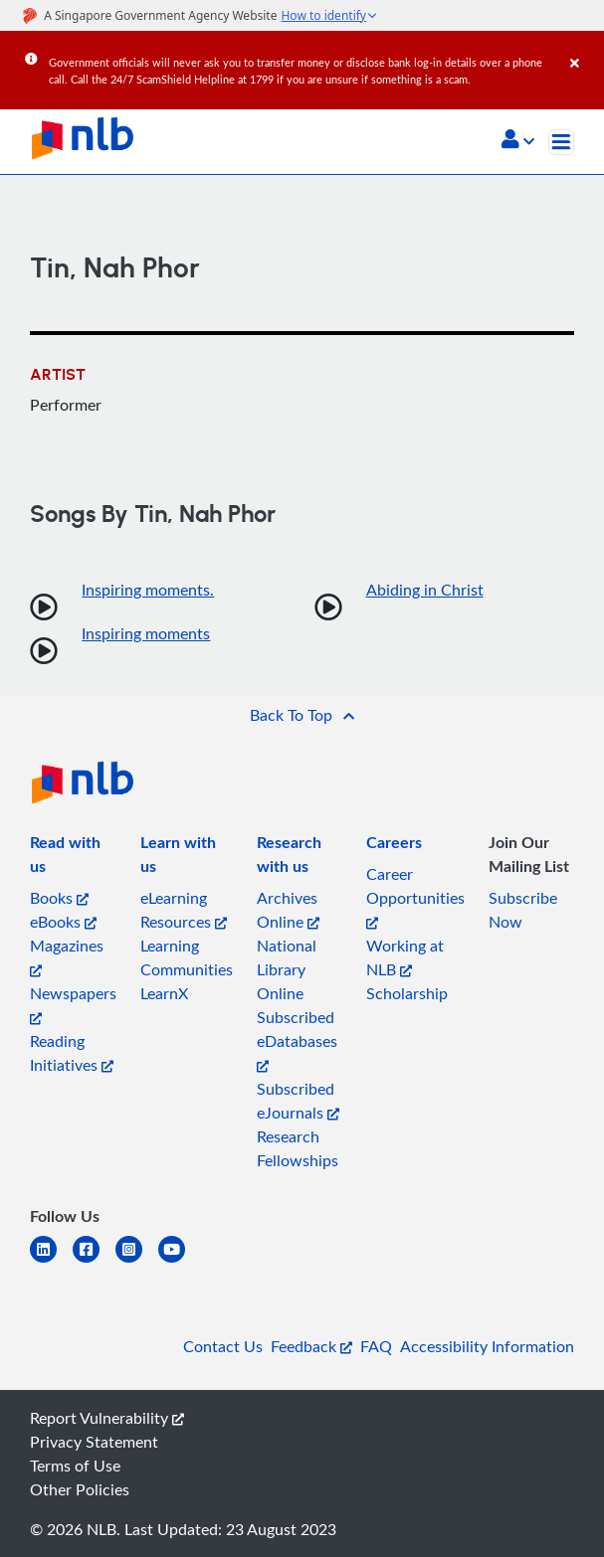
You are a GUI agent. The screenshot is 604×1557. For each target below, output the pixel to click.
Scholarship (407, 993)
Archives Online (288, 910)
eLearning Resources (183, 910)
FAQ (376, 1346)
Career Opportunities (415, 896)
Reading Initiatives (71, 1053)
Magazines (66, 956)
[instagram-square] (136, 1261)
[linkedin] (51, 1261)
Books (59, 898)
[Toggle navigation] (561, 142)
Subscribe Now (523, 910)
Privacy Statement (94, 1442)
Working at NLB (405, 957)
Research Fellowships (297, 1148)
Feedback (311, 1346)
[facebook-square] (94, 1261)
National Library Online (286, 969)
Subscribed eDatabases (297, 1039)
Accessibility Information (487, 1346)
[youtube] (179, 1261)
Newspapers (73, 1003)
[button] (518, 141)
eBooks (63, 922)
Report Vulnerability (107, 1418)
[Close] (583, 49)
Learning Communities (186, 957)
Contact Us (223, 1346)
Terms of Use (75, 1465)
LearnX (164, 993)
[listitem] (73, 858)
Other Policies (79, 1489)
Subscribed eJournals (298, 1101)
